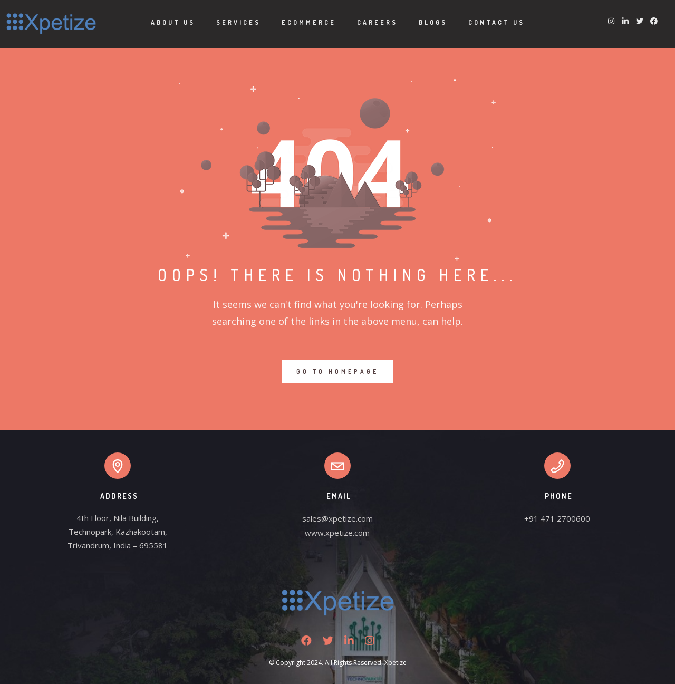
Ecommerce (309, 22)
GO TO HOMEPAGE (337, 371)
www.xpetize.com (337, 532)
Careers (377, 22)
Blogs (433, 22)
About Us (173, 22)
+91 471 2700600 (557, 518)
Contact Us (496, 22)
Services (238, 22)
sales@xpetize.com (337, 518)
